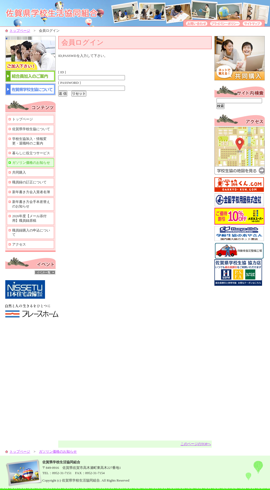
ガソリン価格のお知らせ (31, 163)
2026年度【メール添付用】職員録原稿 (29, 218)
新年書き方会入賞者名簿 (31, 192)
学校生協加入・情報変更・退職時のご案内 (29, 141)
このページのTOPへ (196, 444)
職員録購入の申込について (31, 232)
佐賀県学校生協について (31, 129)
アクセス (19, 244)
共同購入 (19, 172)
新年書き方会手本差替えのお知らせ (31, 204)
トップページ (20, 31)
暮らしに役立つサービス (31, 153)
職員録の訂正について (29, 182)
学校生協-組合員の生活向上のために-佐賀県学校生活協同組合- (58, 13)
